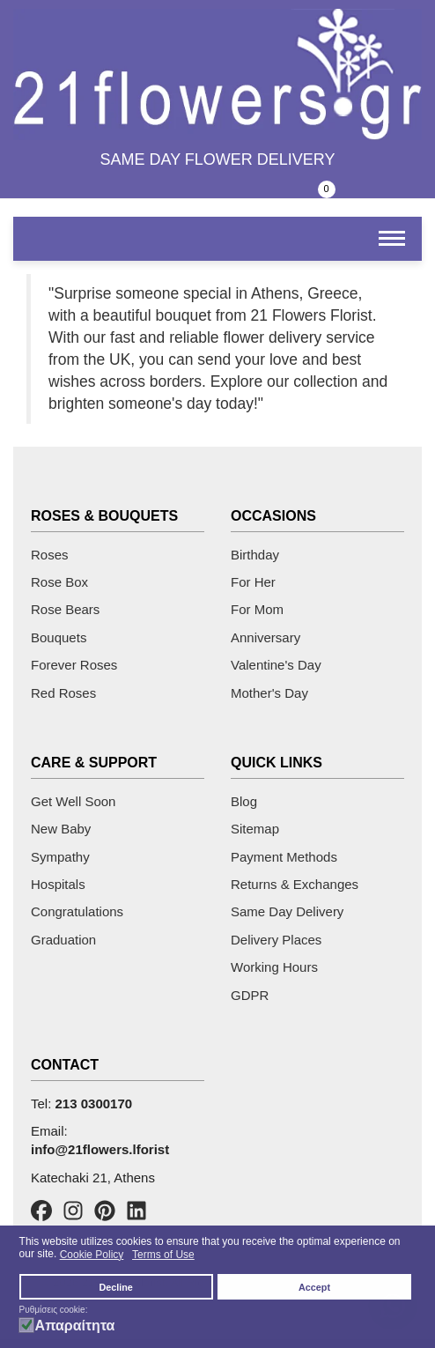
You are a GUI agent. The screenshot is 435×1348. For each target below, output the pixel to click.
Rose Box (59, 581)
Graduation (63, 939)
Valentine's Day (276, 664)
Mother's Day (269, 692)
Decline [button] (115, 1287)
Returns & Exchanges (294, 884)
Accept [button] (314, 1287)
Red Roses (63, 692)
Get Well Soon (73, 801)
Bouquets (58, 637)
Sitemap (255, 828)
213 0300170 (94, 1103)
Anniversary (265, 637)
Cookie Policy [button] (92, 1254)
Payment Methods (284, 856)
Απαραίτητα (75, 1326)
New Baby (61, 828)
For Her (253, 581)
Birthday (255, 554)
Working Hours (274, 966)
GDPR (250, 995)
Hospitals (58, 884)
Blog (244, 801)
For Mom (257, 609)
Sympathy (60, 856)
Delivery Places (276, 939)
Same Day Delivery (287, 911)
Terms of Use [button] (163, 1254)
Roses (50, 554)
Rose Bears (65, 609)
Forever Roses (74, 664)
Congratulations (77, 911)
